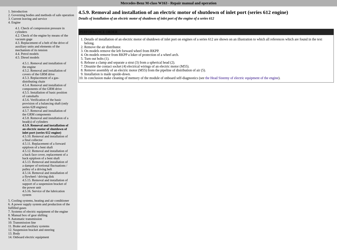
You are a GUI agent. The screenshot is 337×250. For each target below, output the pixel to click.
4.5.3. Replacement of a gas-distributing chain (40, 79)
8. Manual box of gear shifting (27, 215)
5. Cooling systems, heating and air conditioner (38, 200)
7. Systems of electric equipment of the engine (38, 211)
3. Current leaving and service (27, 18)
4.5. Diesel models (27, 57)
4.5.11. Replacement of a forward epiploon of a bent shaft (44, 145)
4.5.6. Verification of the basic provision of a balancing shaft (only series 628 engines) (45, 103)
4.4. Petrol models (27, 53)
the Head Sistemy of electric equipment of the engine (241, 78)
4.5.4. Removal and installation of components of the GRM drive (44, 86)
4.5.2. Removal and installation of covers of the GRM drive (44, 72)
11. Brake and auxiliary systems (28, 226)
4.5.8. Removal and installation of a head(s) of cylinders (45, 119)
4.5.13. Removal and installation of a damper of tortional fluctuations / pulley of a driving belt (45, 165)
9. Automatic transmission (25, 219)
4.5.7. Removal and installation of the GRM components (44, 112)
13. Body (14, 233)
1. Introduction (17, 11)
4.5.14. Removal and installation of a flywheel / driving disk (45, 174)
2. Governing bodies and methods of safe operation (41, 15)
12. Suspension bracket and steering (31, 230)
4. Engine (14, 22)
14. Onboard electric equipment (28, 237)
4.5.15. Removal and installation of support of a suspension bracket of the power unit (45, 183)
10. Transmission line (22, 222)
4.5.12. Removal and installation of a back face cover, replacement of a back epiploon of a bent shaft (45, 154)
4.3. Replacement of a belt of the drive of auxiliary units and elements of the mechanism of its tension (41, 46)
